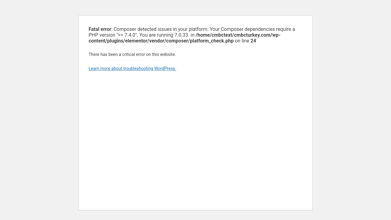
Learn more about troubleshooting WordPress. (132, 68)
